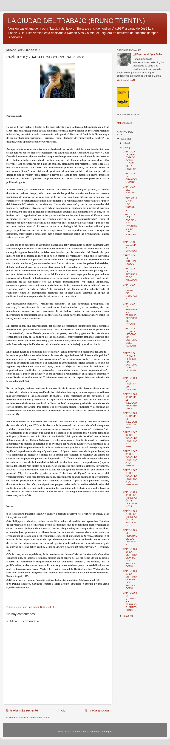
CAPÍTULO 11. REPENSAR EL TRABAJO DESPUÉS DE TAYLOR (130, 313)
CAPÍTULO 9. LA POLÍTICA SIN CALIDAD (130, 384)
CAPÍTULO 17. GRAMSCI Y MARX (130, 178)
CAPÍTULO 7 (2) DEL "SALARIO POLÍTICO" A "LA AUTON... (130, 458)
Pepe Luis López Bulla (149, 54)
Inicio (62, 710)
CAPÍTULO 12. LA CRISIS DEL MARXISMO (130, 291)
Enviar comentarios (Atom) (35, 717)
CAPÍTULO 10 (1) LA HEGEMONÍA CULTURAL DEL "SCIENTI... (130, 363)
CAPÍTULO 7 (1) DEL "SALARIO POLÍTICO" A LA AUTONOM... (130, 479)
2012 (124, 139)
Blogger (108, 731)
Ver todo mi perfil (126, 80)
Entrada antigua (97, 710)
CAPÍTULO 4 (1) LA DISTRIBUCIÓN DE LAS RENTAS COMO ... (130, 580)
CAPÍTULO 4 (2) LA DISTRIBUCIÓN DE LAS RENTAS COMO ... (130, 558)
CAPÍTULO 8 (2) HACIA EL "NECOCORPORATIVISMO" (130, 401)
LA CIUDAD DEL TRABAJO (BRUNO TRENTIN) (76, 20)
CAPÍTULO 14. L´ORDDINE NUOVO (130, 259)
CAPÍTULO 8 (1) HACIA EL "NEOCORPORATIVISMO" (130, 420)
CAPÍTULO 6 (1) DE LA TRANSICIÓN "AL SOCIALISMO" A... (130, 518)
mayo (126, 616)
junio (126, 147)
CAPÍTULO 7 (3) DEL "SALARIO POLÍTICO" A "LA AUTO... (130, 439)
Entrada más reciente (22, 710)
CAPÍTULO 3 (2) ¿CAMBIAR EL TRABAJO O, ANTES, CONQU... (130, 601)
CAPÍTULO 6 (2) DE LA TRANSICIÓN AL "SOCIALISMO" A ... (130, 499)
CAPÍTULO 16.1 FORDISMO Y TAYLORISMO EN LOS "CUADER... (130, 226)
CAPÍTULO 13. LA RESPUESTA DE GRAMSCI (130, 274)
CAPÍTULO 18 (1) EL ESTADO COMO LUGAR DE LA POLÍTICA (130, 160)
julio (125, 143)
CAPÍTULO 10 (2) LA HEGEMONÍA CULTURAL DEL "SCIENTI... (130, 338)
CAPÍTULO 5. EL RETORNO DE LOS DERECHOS (130, 537)
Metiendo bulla (124, 123)
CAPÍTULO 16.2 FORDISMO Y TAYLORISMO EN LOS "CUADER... (130, 198)
